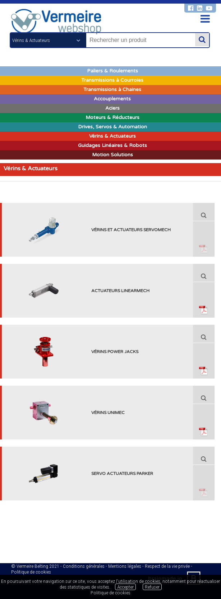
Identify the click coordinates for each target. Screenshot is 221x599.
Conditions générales (84, 566)
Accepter (125, 587)
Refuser (152, 587)
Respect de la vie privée (167, 566)
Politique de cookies (31, 572)
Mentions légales (124, 566)
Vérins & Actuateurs (30, 168)
